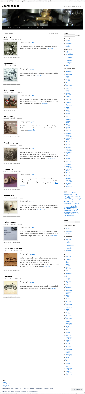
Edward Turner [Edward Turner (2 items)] (77, 196)
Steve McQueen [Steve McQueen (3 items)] (73, 210)
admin (19, 39)
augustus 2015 (69, 188)
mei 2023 (67, 90)
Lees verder (51, 48)
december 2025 (69, 70)
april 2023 (68, 91)
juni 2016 (68, 172)
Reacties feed (6, 385)
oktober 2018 (68, 135)
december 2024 (69, 85)
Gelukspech (8, 90)
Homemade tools (70, 59)
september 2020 (69, 104)
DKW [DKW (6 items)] (73, 196)
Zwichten (67, 42)
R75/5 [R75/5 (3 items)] (75, 209)
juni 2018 (68, 141)
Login (4, 382)
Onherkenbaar (68, 43)
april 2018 (68, 144)
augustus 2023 (69, 88)
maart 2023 (68, 93)
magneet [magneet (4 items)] (77, 201)
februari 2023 (68, 94)
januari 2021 (68, 99)
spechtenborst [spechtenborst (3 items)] (67, 210)
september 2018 (69, 136)
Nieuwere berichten (54, 33)
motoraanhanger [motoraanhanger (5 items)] (73, 205)
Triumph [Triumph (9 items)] (67, 214)
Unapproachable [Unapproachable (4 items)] (68, 215)
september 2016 (69, 167)
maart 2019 (68, 127)
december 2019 (69, 118)
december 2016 (69, 163)
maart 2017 (68, 158)
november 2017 (69, 152)
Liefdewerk (69, 57)
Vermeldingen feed (7, 383)
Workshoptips (11, 27)
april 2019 (68, 125)
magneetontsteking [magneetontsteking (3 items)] (68, 203)
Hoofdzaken (8, 196)
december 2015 (69, 181)
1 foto (32, 69)
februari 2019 (68, 129)
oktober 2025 (68, 73)
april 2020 (68, 111)
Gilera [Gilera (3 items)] (73, 198)
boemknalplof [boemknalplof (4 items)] (67, 194)
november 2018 (69, 133)
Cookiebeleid (35, 391)
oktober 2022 (68, 96)
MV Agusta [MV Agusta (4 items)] (67, 207)
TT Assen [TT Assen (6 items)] (74, 214)
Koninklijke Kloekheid (12, 249)
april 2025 (68, 79)
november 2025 (69, 71)
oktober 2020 (68, 102)
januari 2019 (68, 130)
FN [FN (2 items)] (70, 198)
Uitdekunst (69, 62)
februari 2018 (68, 147)
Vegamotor (8, 169)
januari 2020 (68, 116)
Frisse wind (68, 40)
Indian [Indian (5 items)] (74, 200)
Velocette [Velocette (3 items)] (74, 215)
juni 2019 (68, 124)
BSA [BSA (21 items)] (76, 194)
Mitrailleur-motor (10, 143)
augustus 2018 (69, 138)
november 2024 (69, 87)
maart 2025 (68, 80)
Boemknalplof (10, 5)
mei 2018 (67, 143)
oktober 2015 (68, 184)
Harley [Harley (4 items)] (76, 198)
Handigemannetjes (21, 27)
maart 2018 (68, 146)
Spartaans (7, 277)
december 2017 (69, 150)
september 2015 (69, 186)
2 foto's (32, 42)
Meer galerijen (6, 57)
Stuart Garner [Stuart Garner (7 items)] (68, 212)
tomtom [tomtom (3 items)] (74, 212)
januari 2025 (68, 84)
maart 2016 (68, 177)
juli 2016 (67, 170)
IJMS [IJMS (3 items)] (71, 200)
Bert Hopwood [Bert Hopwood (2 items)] (68, 192)
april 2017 (68, 156)
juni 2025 (68, 77)
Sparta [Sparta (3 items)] (78, 209)
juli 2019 (67, 122)
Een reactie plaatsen (15, 57)
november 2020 (69, 101)
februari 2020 (68, 115)
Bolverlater (68, 46)
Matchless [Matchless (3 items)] (77, 203)
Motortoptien (69, 60)
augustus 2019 (69, 121)
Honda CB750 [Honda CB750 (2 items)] (66, 200)
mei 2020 (67, 110)
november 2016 (69, 164)
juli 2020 (67, 107)
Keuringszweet (69, 45)
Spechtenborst (31, 27)
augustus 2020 (69, 105)
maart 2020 (68, 113)
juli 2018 (67, 139)
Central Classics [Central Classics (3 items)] (67, 196)
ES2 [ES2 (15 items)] (68, 198)
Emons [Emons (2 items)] (65, 198)
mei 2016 (67, 174)
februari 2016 (68, 178)
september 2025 (69, 74)
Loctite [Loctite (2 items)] (71, 201)
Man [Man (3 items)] (74, 203)
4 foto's (32, 254)
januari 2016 (68, 180)
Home (5, 27)
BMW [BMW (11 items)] (74, 192)
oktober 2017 (68, 153)
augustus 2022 (69, 97)
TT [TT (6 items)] (71, 214)
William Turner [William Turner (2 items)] (67, 217)
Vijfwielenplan (9, 64)
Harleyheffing (9, 116)
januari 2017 (68, 161)
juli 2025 (67, 76)
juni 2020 (68, 108)
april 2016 (68, 175)
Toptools (69, 56)
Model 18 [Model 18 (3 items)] (66, 205)
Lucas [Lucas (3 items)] (73, 201)
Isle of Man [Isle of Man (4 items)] (78, 200)
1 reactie (13, 110)
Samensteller (40, 27)
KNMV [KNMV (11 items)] (66, 202)
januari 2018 (68, 149)
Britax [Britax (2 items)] (72, 194)
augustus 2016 (69, 169)
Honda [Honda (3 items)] (79, 198)
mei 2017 (67, 155)
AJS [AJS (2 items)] (65, 192)
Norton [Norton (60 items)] (73, 206)
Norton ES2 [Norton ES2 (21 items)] (69, 209)
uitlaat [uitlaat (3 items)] (78, 214)
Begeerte (7, 37)
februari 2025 (68, 82)
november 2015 (69, 183)
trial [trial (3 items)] (77, 212)
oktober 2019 (68, 119)
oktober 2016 (68, 166)
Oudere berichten (8, 33)
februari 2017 (68, 160)
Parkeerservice (9, 222)
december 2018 (69, 132)
